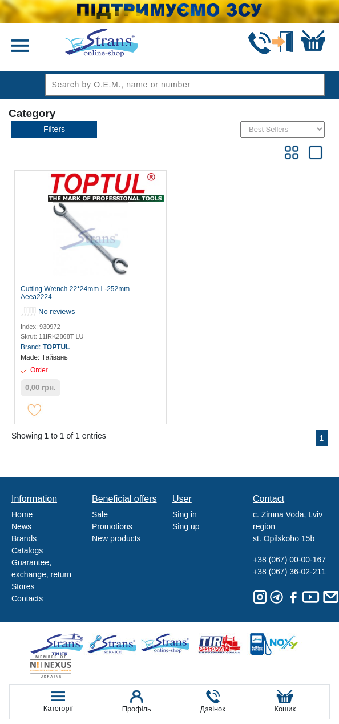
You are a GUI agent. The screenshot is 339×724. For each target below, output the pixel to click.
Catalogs (27, 550)
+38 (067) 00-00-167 (289, 559)
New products (116, 538)
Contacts (27, 598)
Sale (100, 514)
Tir (220, 644)
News (21, 526)
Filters (54, 129)
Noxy (273, 644)
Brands (24, 538)
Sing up (185, 526)
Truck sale (60, 644)
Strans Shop (166, 644)
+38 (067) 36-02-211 (289, 571)
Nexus (60, 666)
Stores (22, 586)
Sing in (184, 514)
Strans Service (113, 644)
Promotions (112, 526)
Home (22, 514)
